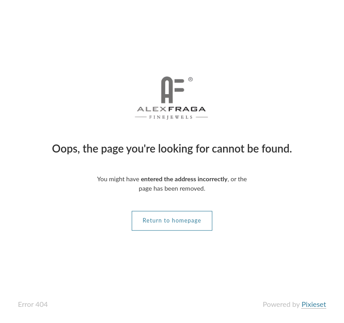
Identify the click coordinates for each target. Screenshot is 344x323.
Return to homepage (172, 220)
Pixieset (313, 304)
